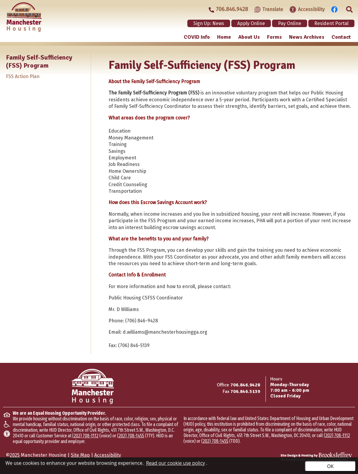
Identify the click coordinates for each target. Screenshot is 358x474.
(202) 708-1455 (130, 436)
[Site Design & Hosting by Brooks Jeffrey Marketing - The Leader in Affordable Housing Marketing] (316, 456)
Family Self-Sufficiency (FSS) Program (39, 61)
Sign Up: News (208, 23)
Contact (341, 37)
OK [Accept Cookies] (330, 466)
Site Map (80, 455)
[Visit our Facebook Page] (333, 9)
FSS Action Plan (23, 76)
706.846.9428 (245, 385)
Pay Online (289, 23)
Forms (274, 37)
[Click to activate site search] (347, 9)
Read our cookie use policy (175, 463)
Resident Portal (331, 23)
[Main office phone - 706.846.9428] (225, 9)
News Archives (306, 37)
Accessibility (107, 455)
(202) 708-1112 (85, 436)
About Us (249, 37)
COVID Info (197, 37)
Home (224, 37)
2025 (15, 455)
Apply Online (251, 23)
